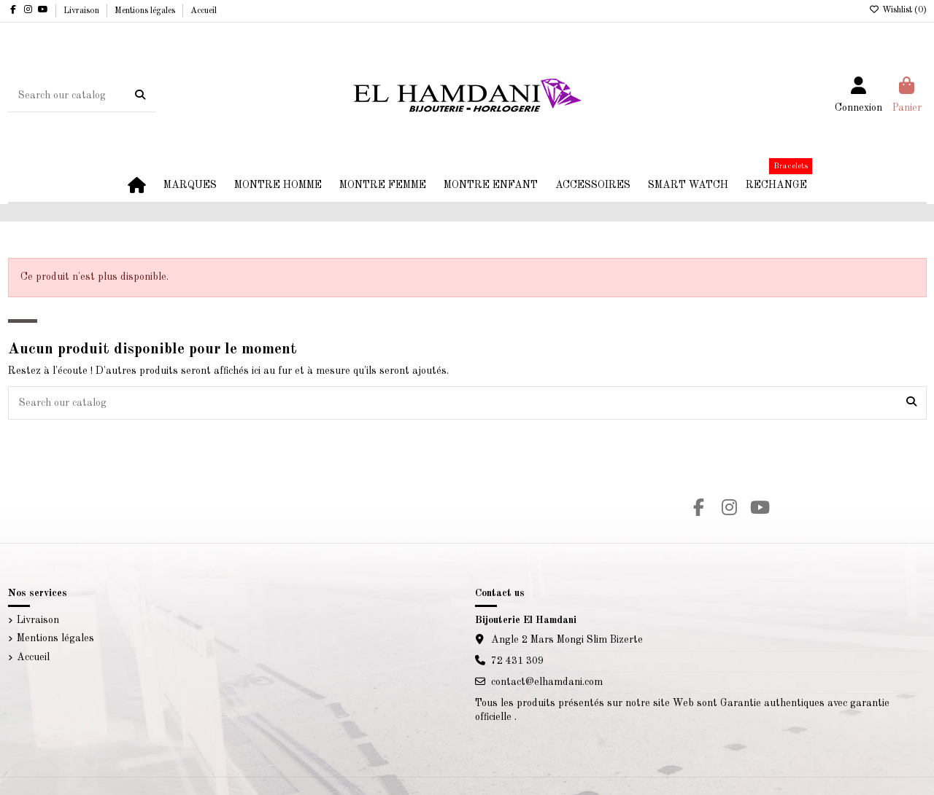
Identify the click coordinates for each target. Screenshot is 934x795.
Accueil (203, 11)
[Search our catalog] (140, 95)
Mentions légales (146, 11)
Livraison (82, 11)
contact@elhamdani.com (547, 682)
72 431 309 (517, 661)
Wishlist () (898, 10)
